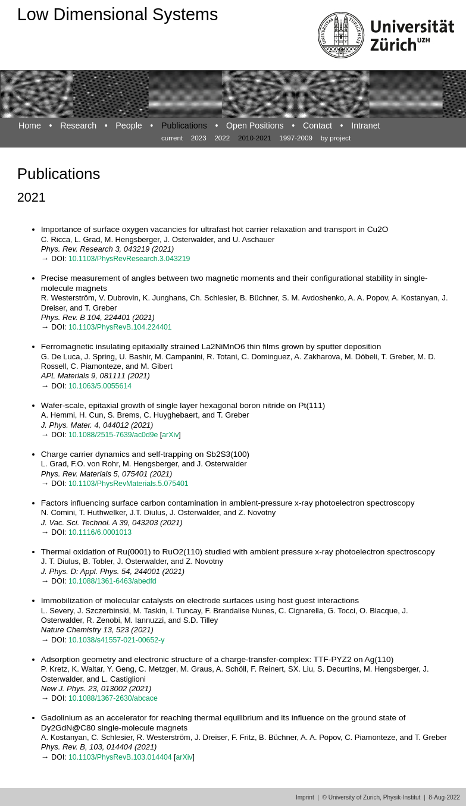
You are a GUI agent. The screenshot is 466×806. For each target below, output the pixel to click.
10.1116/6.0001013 (100, 532)
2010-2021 (254, 138)
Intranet (365, 125)
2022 (222, 138)
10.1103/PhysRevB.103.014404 (120, 757)
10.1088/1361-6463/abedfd (112, 581)
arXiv (170, 435)
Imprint (305, 797)
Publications (184, 125)
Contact (317, 125)
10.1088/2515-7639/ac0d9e (113, 435)
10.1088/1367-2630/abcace (113, 698)
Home (29, 125)
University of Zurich (354, 797)
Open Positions (255, 125)
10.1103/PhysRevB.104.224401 (120, 327)
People (128, 125)
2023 (199, 138)
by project (336, 138)
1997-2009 (295, 138)
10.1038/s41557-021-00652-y (116, 640)
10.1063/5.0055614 (100, 386)
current (172, 138)
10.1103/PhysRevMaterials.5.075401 (128, 483)
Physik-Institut (402, 797)
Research (78, 125)
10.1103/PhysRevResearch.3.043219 (129, 259)
